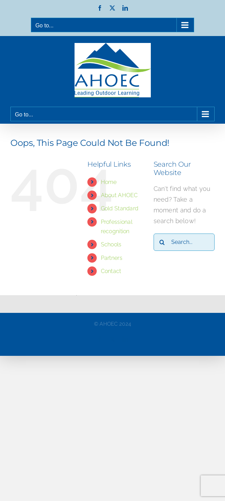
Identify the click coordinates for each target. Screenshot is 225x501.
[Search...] (184, 242)
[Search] (162, 242)
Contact (111, 271)
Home (109, 182)
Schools (111, 244)
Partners (111, 258)
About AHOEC (119, 195)
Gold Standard (120, 208)
